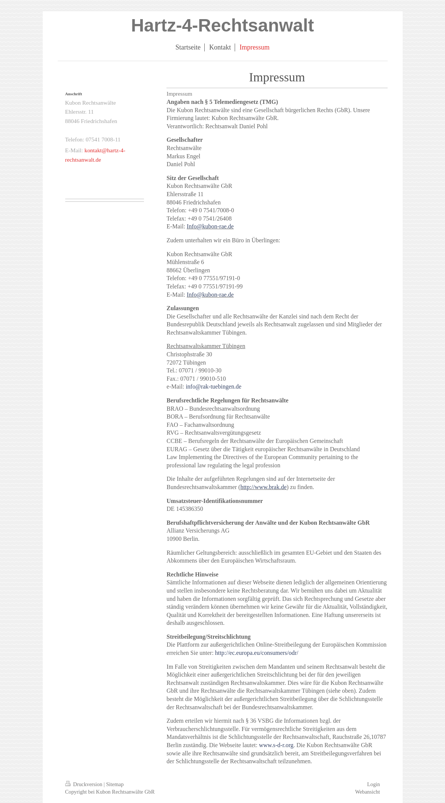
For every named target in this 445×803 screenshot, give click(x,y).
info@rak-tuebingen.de (213, 386)
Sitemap (115, 784)
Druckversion (84, 784)
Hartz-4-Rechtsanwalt (222, 25)
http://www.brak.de (263, 487)
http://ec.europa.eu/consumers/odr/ (256, 653)
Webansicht (367, 792)
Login (373, 784)
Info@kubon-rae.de (210, 226)
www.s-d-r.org (276, 745)
